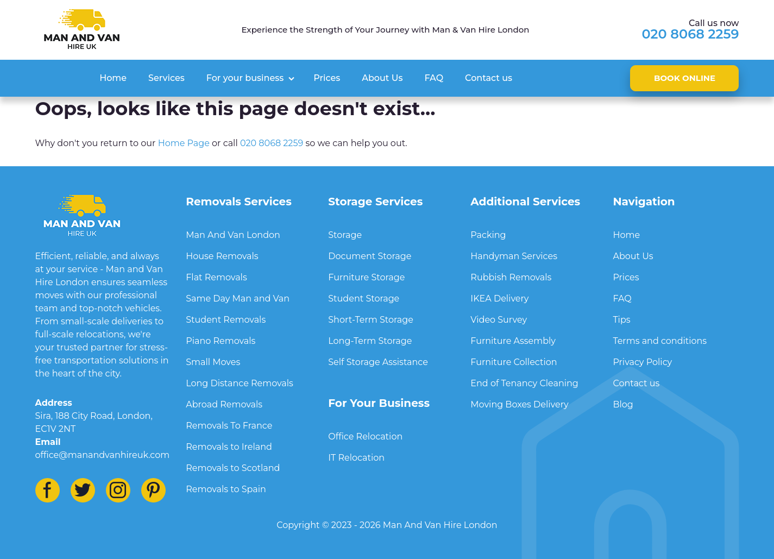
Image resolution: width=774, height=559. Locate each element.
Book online (684, 78)
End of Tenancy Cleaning (524, 383)
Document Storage (369, 256)
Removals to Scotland (233, 468)
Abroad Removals (224, 404)
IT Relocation (356, 458)
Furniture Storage (366, 277)
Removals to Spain (226, 489)
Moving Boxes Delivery (519, 404)
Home (113, 78)
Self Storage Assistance (378, 362)
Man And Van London (233, 235)
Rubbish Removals (510, 277)
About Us (382, 78)
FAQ (433, 78)
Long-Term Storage (370, 341)
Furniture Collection (513, 362)
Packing (488, 235)
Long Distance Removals (239, 383)
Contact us (488, 78)
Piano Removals (220, 341)
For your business (245, 78)
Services (166, 78)
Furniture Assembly (513, 341)
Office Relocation (365, 436)
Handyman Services (513, 256)
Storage (345, 235)
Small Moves (213, 362)
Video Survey (498, 320)
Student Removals (226, 320)
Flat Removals (216, 277)
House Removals (222, 256)
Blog (623, 404)
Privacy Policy (642, 362)
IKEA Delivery (499, 298)
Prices (326, 78)
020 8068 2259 (690, 34)
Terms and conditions (660, 341)
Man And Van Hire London (440, 525)
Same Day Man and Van (238, 298)
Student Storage (363, 298)
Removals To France (229, 425)
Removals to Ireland (229, 447)
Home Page (184, 143)
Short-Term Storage (370, 320)
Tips (621, 320)
